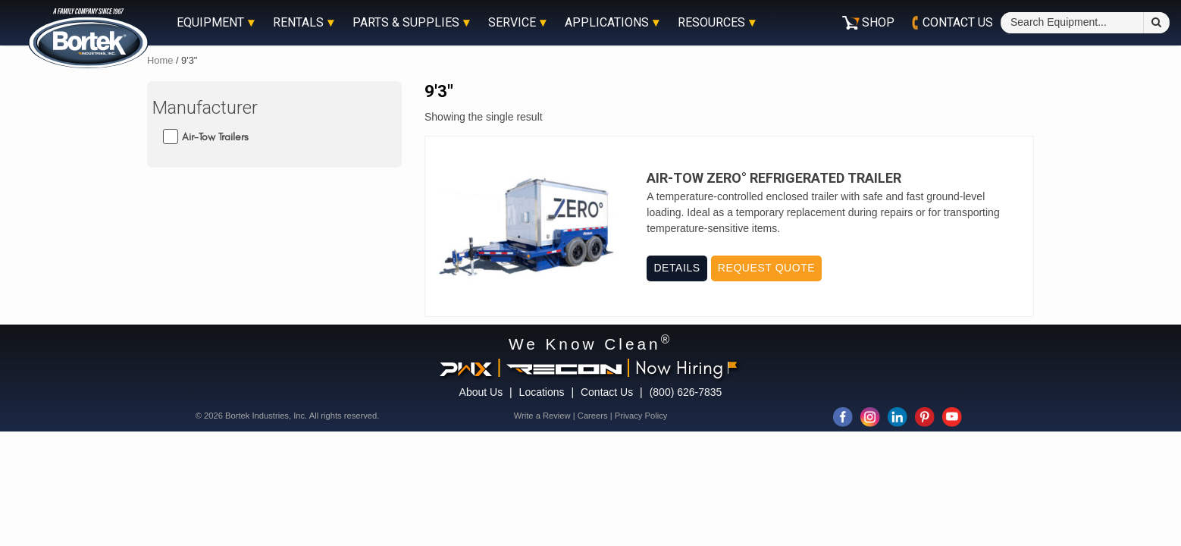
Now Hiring (686, 367)
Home (160, 60)
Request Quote (766, 268)
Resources (711, 23)
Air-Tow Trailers (215, 136)
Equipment (210, 23)
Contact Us (607, 392)
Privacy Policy (641, 415)
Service (512, 23)
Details (676, 268)
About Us (481, 392)
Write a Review (542, 415)
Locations (542, 392)
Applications (607, 23)
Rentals (298, 23)
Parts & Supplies (405, 23)
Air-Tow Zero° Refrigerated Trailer (774, 178)
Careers (593, 415)
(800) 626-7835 (686, 392)
